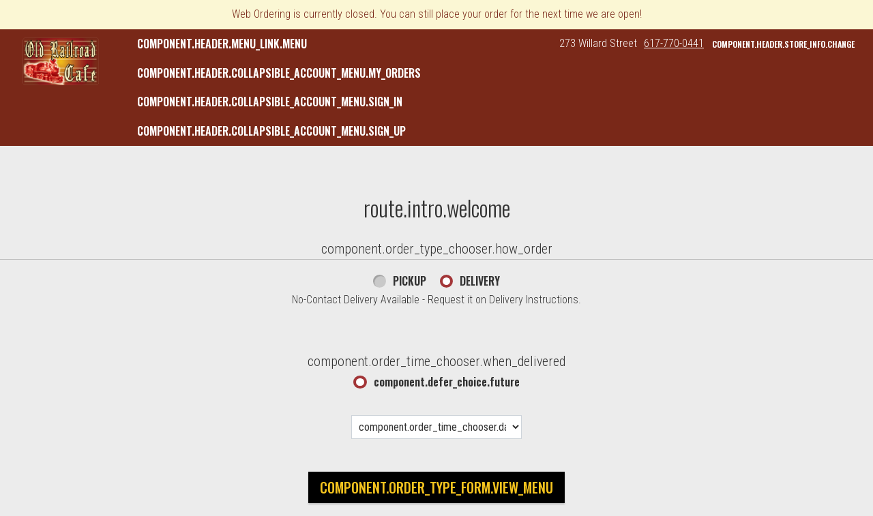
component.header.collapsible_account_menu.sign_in (269, 101)
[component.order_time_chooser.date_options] (436, 427)
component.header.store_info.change (783, 44)
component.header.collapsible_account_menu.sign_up (271, 131)
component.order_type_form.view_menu (436, 487)
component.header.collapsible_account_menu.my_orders (279, 73)
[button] (61, 61)
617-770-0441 (674, 43)
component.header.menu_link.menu (222, 43)
